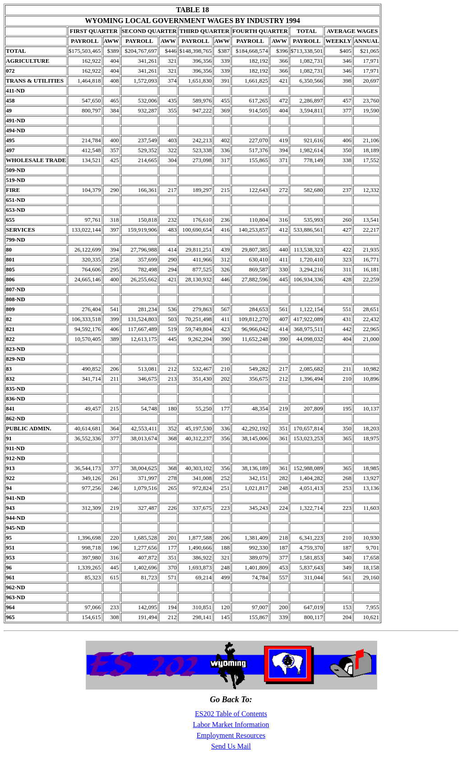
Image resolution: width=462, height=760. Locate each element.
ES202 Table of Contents (231, 714)
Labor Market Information (231, 724)
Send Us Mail (231, 746)
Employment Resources (231, 735)
